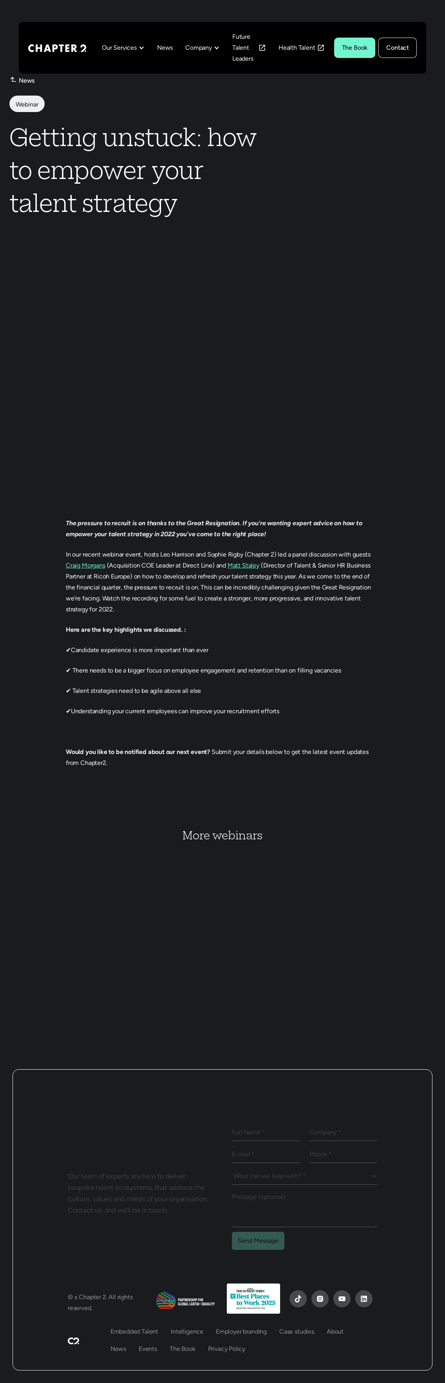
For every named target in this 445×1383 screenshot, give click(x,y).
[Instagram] (320, 1298)
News (165, 47)
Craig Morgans (85, 565)
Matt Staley (243, 565)
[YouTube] (298, 1298)
